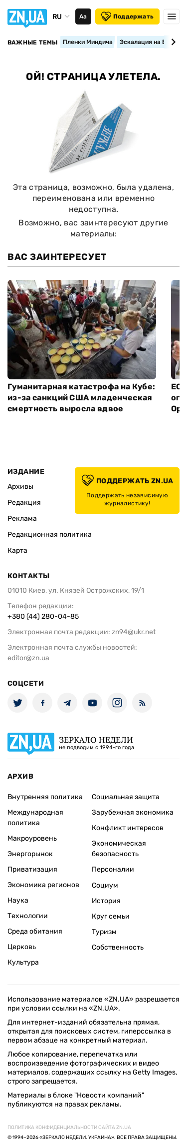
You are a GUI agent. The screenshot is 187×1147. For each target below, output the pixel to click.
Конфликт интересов (128, 828)
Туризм (104, 932)
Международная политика (35, 817)
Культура (23, 962)
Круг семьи (111, 916)
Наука (17, 900)
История (106, 901)
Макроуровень (32, 838)
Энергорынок (30, 854)
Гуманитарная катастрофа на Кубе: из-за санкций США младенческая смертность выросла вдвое (81, 397)
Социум (105, 885)
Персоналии (113, 869)
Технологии (27, 916)
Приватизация (32, 869)
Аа (83, 16)
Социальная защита (126, 797)
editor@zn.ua (28, 658)
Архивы (20, 486)
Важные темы (32, 42)
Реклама (22, 518)
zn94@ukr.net (134, 632)
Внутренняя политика (45, 797)
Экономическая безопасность (119, 848)
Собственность (118, 947)
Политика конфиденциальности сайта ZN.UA (69, 1128)
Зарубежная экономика (133, 812)
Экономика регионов (43, 885)
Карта (17, 550)
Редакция (24, 502)
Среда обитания (34, 931)
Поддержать (127, 16)
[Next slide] (172, 41)
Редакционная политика (49, 534)
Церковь (21, 947)
